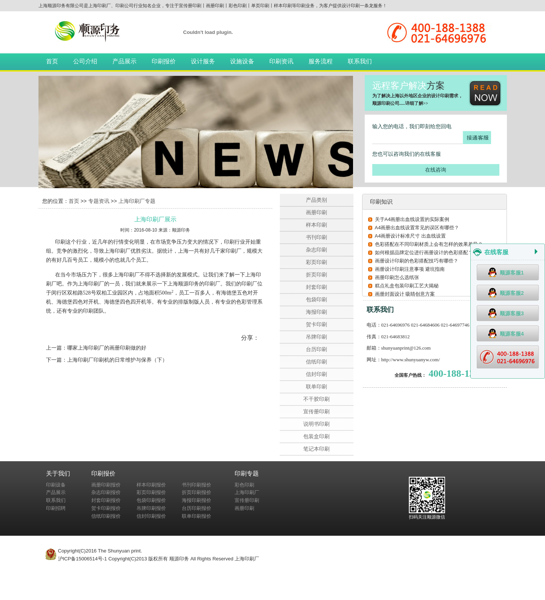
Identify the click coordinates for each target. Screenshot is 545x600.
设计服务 (203, 61)
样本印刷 (316, 225)
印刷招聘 (56, 508)
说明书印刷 (316, 424)
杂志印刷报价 (106, 492)
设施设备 (242, 61)
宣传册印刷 (316, 411)
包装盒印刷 (316, 436)
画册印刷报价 (106, 485)
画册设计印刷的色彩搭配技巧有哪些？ (416, 261)
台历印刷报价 (196, 508)
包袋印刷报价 (151, 500)
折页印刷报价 (196, 492)
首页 (52, 61)
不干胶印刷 (316, 399)
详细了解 (414, 103)
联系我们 (360, 61)
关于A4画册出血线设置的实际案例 (412, 219)
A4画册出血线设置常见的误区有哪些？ (417, 227)
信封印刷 (316, 374)
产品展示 (124, 61)
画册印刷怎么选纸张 (397, 277)
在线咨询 (435, 170)
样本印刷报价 (151, 485)
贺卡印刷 (316, 324)
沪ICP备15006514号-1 (82, 559)
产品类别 (316, 200)
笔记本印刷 (316, 449)
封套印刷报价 (106, 500)
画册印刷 (316, 212)
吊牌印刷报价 (151, 508)
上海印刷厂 (247, 492)
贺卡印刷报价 (106, 508)
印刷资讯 (281, 61)
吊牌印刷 (316, 337)
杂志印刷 (316, 250)
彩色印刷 (244, 485)
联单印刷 (316, 387)
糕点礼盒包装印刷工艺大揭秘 (407, 285)
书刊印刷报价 (196, 485)
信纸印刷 (316, 362)
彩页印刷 (316, 262)
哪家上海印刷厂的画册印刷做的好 (106, 348)
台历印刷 (316, 349)
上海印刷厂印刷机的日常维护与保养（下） (117, 360)
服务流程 (321, 61)
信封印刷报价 (151, 516)
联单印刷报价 (196, 516)
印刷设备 (56, 485)
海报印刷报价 (196, 500)
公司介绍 (85, 61)
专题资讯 (98, 201)
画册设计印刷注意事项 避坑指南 (410, 269)
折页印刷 (316, 275)
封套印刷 (316, 287)
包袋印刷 (316, 299)
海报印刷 (316, 312)
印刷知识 (381, 201)
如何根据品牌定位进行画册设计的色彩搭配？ (424, 252)
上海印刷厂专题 (136, 201)
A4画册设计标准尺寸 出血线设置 (410, 236)
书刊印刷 (316, 237)
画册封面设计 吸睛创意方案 (405, 294)
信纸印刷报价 (106, 516)
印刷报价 (164, 61)
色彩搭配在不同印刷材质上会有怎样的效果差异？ (429, 244)
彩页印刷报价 (151, 492)
